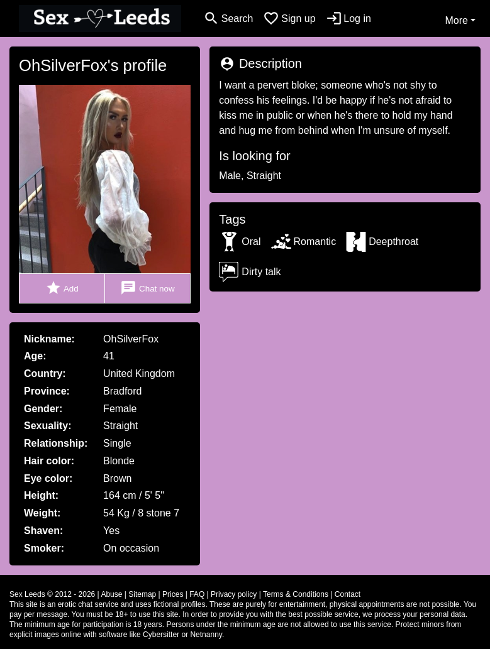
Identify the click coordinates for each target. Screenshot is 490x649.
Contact (347, 594)
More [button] (456, 20)
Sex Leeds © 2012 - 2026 (52, 594)
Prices (172, 594)
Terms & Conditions (295, 594)
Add (62, 288)
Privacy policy (234, 594)
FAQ (196, 594)
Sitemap (142, 594)
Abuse (111, 594)
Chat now (147, 288)
